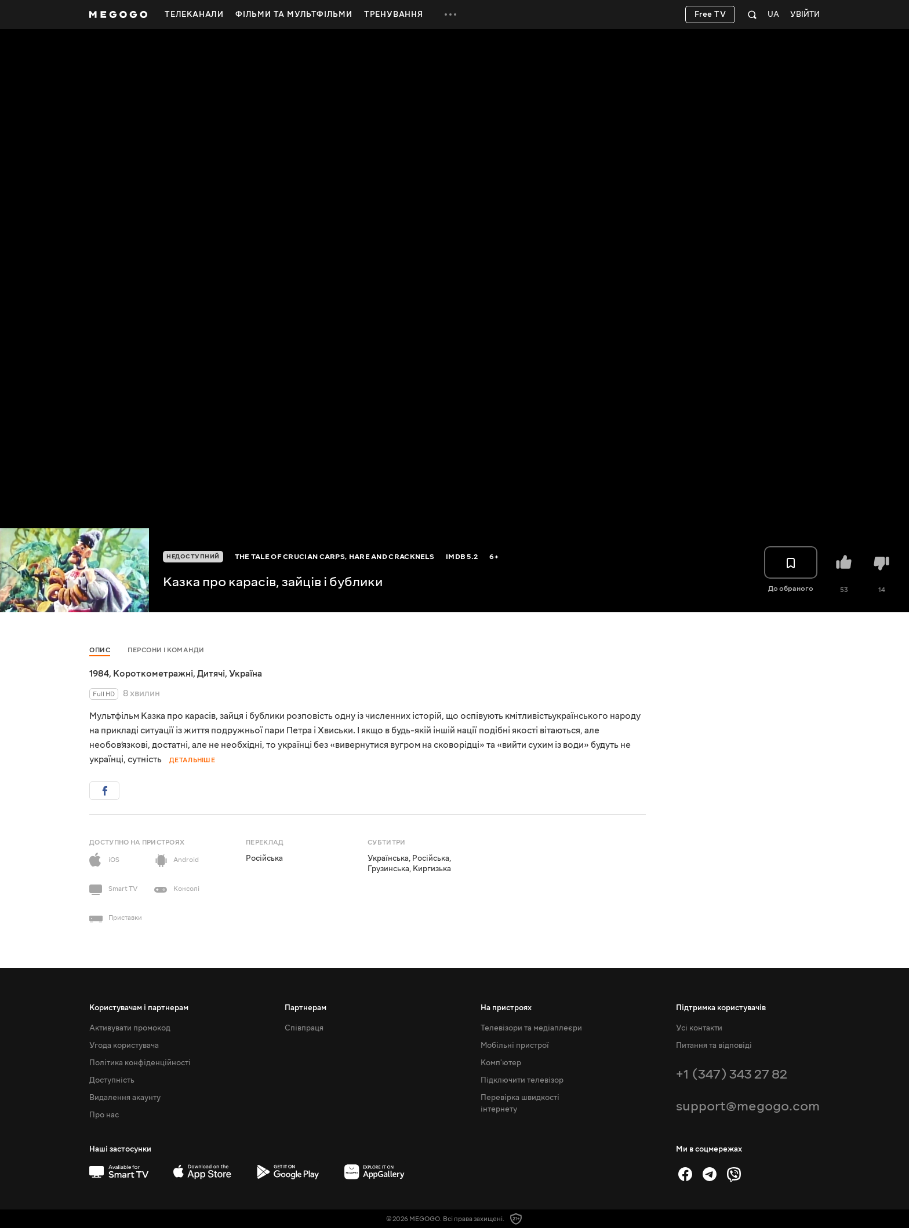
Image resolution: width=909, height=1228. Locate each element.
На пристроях (506, 1008)
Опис (99, 650)
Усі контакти (699, 1028)
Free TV (710, 14)
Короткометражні (153, 673)
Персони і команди (166, 650)
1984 (99, 673)
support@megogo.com (748, 1106)
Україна (245, 673)
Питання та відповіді (714, 1045)
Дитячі (211, 673)
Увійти (805, 15)
